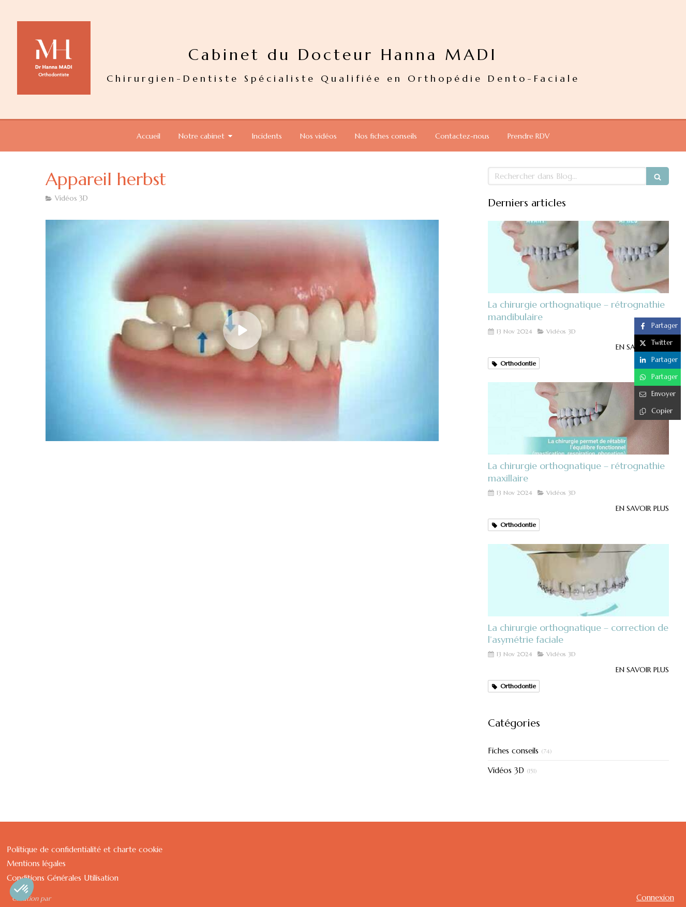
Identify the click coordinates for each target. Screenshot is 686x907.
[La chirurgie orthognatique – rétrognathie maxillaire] (578, 418)
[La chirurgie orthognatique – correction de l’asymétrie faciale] (578, 580)
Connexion (655, 897)
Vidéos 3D (506, 770)
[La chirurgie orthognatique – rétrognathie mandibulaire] (578, 257)
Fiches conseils (513, 750)
